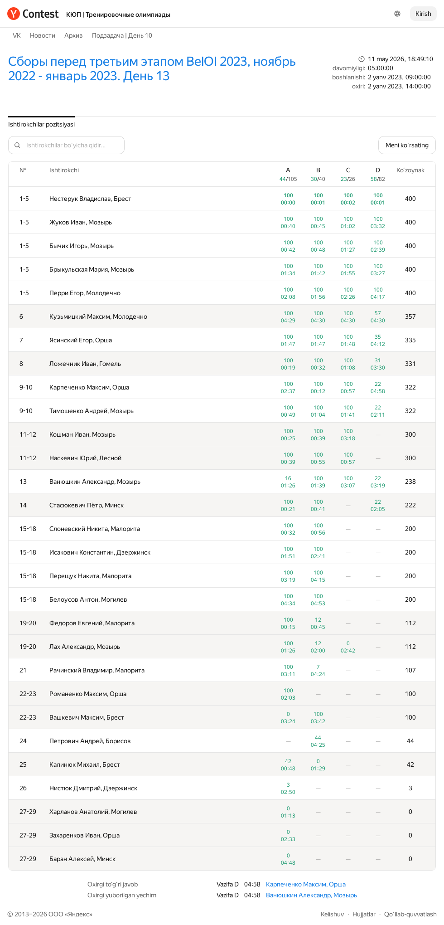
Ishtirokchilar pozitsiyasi (41, 124)
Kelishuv (332, 914)
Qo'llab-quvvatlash (410, 914)
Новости (42, 35)
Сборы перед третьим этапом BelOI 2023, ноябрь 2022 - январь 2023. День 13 (152, 68)
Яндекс (78, 914)
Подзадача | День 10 (122, 35)
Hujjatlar (364, 914)
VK (17, 35)
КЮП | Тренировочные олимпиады (118, 14)
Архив (73, 35)
